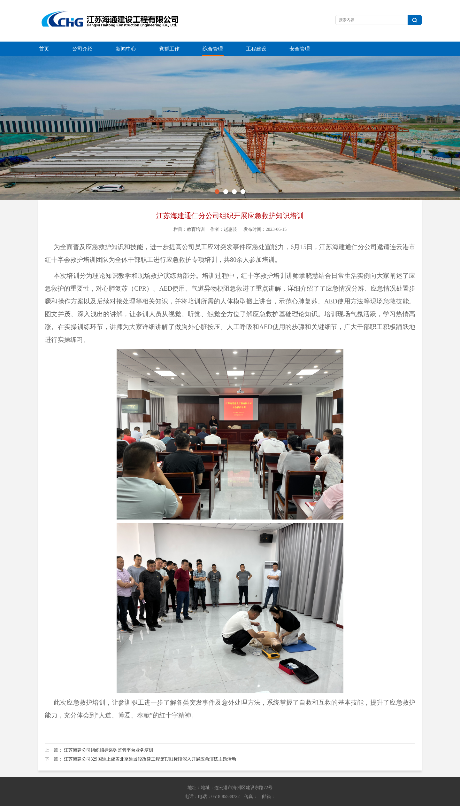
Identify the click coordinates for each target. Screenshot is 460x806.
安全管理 (299, 48)
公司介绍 (82, 48)
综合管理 (213, 48)
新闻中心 (126, 48)
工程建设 (256, 48)
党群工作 (169, 48)
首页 (44, 48)
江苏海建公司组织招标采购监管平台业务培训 (108, 735)
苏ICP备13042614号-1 (321, 799)
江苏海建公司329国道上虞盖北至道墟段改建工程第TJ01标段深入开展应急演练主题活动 (150, 744)
